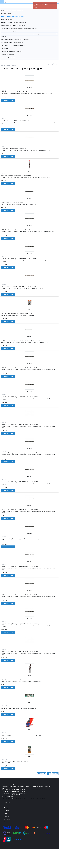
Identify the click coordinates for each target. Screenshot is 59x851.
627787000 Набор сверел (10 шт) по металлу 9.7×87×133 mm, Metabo (21, 625)
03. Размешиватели (7, 20)
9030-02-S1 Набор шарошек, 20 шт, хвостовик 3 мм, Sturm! (18, 316)
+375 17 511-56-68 (22, 792)
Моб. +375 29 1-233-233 (9, 795)
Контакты (7, 824)
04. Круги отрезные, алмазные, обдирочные (29, 23)
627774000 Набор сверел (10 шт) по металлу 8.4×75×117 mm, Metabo (21, 540)
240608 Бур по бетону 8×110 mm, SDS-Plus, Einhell (16, 150)
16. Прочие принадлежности (10, 59)
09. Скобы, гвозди (7, 38)
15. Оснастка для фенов (9, 56)
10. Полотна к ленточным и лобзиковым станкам (17, 41)
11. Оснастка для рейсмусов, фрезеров (13, 44)
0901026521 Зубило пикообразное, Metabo (14, 205)
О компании (8, 821)
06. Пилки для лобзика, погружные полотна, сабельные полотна (29, 29)
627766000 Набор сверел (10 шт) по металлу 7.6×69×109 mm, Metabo (21, 427)
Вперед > (55, 776)
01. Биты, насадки (29, 14)
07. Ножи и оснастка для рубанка (12, 32)
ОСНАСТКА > (17, 66)
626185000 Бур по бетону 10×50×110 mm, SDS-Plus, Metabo (18, 94)
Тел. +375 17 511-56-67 (9, 792)
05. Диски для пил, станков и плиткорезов (29, 26)
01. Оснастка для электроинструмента (29, 11)
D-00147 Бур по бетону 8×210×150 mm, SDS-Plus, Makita (17, 177)
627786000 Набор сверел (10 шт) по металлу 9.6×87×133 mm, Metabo (21, 597)
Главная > (3, 66)
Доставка (7, 813)
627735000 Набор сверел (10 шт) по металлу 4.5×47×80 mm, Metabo (21, 232)
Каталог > (10, 66)
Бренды (6, 810)
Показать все (40, 776)
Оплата (6, 816)
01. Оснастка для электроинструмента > (33, 66)
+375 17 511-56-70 (22, 794)
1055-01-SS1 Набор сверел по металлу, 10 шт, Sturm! (17, 763)
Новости (6, 818)
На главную (7, 805)
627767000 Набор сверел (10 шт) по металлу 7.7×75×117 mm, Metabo (21, 455)
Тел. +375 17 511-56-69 (9, 794)
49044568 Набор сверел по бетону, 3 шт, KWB (15, 682)
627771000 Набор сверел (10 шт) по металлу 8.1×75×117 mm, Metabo (21, 483)
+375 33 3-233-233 (23, 795)
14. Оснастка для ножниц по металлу (13, 53)
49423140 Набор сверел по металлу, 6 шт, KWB (15, 736)
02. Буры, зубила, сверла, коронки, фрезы (14, 17)
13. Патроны (5, 50)
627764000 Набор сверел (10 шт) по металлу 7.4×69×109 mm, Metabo (21, 398)
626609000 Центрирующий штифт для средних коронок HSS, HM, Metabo (22, 343)
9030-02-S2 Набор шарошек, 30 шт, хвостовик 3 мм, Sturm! (18, 709)
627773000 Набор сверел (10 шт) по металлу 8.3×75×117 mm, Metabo (21, 512)
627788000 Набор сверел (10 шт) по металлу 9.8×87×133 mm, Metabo (21, 654)
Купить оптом (8, 102)
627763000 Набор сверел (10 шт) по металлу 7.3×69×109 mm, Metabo (21, 370)
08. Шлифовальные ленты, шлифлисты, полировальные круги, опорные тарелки (29, 35)
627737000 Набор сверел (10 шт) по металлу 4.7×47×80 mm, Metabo (21, 260)
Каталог (6, 807)
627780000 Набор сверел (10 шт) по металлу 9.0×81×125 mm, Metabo (21, 569)
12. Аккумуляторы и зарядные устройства (14, 47)
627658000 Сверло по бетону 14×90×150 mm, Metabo (17, 122)
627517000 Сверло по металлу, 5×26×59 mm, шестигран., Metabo (20, 288)
